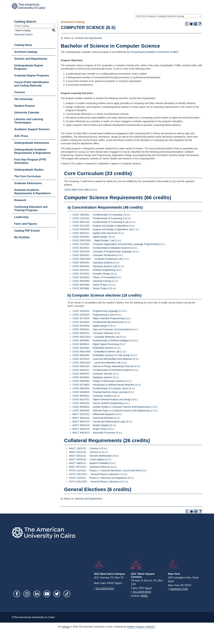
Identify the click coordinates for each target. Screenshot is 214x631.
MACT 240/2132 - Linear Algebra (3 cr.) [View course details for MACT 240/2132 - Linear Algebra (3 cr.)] (90, 459)
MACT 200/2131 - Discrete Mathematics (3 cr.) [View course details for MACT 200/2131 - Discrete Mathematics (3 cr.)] (94, 455)
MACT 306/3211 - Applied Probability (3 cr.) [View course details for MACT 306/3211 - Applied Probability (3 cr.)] (92, 463)
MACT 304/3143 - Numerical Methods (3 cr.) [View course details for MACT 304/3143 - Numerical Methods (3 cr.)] (96, 418)
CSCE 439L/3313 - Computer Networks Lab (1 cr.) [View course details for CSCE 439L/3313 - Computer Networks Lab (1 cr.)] (99, 336)
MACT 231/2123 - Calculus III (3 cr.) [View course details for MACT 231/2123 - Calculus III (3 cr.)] (88, 452)
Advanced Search (23, 34)
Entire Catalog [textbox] (22, 26)
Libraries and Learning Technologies (28, 121)
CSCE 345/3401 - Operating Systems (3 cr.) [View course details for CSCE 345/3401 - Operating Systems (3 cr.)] (95, 262)
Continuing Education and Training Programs (30, 208)
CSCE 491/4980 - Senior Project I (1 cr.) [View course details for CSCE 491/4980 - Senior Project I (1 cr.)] (93, 284)
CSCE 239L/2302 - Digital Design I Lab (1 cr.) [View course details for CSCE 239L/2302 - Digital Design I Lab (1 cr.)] (96, 240)
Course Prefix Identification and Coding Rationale (31, 84)
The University (23, 99)
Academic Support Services (32, 129)
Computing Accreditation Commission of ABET (155, 52)
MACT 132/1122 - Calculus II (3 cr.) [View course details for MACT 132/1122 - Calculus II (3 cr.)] (88, 448)
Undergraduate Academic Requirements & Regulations (32, 151)
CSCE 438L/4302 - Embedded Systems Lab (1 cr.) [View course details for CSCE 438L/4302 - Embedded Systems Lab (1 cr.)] (99, 351)
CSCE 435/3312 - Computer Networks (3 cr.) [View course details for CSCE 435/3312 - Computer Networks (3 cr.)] (96, 333)
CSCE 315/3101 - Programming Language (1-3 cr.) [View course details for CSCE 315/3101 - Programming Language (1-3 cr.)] (99, 311)
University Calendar (26, 112)
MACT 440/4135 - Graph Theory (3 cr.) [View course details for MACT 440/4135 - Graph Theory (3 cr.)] (93, 429)
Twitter (57, 593)
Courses (19, 92)
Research (20, 200)
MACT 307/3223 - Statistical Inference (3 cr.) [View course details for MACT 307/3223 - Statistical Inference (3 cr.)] (93, 466)
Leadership (21, 217)
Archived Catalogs (26, 51)
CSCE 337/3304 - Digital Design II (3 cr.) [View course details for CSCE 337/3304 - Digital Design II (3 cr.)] (94, 325)
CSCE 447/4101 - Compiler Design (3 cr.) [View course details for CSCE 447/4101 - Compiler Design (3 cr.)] (94, 273)
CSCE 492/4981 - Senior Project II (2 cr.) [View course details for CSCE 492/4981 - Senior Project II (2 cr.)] (94, 288)
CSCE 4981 (83, 189)
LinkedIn (36, 593)
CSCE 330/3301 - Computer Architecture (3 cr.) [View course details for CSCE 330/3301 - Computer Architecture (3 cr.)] (97, 255)
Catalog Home (23, 45)
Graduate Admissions (28, 183)
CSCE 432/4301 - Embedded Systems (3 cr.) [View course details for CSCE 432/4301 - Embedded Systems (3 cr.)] (96, 347)
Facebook (16, 593)
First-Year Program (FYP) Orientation (30, 161)
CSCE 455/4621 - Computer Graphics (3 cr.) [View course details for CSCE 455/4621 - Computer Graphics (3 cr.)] (96, 395)
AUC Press (21, 136)
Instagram (26, 593)
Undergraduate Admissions (31, 142)
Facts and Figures (25, 223)
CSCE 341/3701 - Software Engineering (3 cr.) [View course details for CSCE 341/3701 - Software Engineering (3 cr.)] (97, 270)
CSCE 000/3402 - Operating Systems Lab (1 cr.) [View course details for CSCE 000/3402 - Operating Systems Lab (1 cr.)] (98, 266)
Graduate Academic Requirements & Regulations (32, 191)
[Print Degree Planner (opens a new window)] (187, 24)
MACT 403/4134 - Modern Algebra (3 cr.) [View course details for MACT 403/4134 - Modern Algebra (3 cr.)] (94, 425)
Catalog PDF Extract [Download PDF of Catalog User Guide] (27, 230)
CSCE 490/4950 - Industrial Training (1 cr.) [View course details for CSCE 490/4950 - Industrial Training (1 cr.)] (95, 281)
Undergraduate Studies (29, 169)
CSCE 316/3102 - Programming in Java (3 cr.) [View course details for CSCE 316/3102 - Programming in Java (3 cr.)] (96, 314)
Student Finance (24, 105)
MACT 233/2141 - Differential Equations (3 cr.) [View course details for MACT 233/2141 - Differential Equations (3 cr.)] (97, 414)
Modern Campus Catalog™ (141, 626)
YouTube (46, 593)
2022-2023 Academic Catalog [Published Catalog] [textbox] (160, 16)
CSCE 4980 (70, 189)
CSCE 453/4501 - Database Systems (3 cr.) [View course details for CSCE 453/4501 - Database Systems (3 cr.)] (95, 377)
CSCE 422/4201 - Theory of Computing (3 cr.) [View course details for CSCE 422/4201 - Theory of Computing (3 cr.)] (96, 277)
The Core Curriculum (27, 176)
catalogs (65, 626)
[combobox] (168, 16)
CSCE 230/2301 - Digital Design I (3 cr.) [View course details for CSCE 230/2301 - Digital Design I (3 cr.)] (93, 236)
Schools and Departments (30, 58)
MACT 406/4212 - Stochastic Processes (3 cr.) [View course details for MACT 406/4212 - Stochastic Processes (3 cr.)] (97, 432)
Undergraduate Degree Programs (28, 67)
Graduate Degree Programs (31, 75)
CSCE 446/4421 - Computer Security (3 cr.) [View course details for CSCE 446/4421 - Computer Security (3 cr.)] (95, 373)
